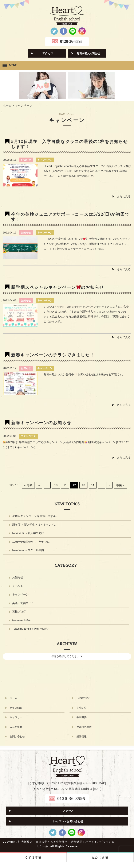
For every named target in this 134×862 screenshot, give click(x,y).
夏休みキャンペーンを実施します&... (35, 516)
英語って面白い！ (23, 603)
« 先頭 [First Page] (28, 485)
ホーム (13, 698)
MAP (102, 783)
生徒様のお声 (84, 727)
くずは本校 (33, 857)
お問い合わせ (17, 736)
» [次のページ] (109, 485)
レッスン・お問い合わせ (68, 821)
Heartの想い (83, 698)
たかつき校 (100, 857)
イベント (17, 586)
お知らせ (26, 159)
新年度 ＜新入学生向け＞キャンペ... (34, 524)
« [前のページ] (39, 485)
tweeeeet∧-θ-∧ (21, 620)
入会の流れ (16, 727)
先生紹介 (81, 707)
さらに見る (124, 196)
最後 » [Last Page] (120, 485)
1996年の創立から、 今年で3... (31, 541)
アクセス (47, 53)
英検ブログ (19, 611)
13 (83, 485)
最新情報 (81, 736)
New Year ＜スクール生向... (29, 550)
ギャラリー (16, 717)
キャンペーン (44, 159)
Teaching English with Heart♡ (30, 628)
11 (65, 485)
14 (92, 485)
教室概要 (81, 717)
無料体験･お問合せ (88, 53)
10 (56, 485)
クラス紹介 (16, 707)
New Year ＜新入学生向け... (29, 533)
